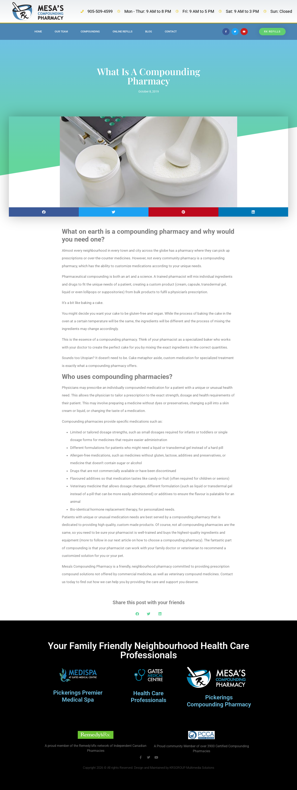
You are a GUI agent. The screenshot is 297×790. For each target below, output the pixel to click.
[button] (44, 212)
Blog (148, 31)
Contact (171, 31)
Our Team (61, 31)
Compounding (90, 31)
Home (38, 31)
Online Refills (122, 31)
